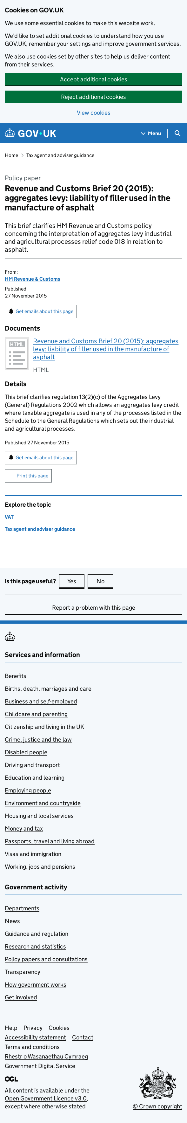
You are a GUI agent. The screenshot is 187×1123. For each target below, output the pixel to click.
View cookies (93, 113)
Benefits (15, 676)
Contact (82, 1037)
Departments (22, 908)
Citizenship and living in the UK (44, 726)
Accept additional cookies (93, 79)
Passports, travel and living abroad (50, 841)
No (105, 581)
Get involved (21, 997)
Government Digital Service (40, 1066)
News (12, 921)
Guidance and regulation (36, 933)
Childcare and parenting (36, 714)
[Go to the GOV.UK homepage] (30, 133)
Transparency (22, 972)
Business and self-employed (41, 701)
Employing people (28, 790)
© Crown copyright (157, 1106)
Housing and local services (39, 815)
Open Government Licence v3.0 (46, 1098)
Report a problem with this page (93, 607)
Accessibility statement (35, 1037)
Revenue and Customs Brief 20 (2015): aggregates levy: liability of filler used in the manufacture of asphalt (105, 349)
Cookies (59, 1027)
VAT (9, 517)
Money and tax (24, 828)
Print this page (32, 476)
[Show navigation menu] (151, 133)
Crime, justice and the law (38, 739)
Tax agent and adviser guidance (60, 155)
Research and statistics (35, 946)
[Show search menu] (177, 133)
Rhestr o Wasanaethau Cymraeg (46, 1056)
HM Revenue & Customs (32, 279)
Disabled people (26, 752)
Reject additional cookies (93, 96)
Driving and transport (32, 765)
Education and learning (34, 777)
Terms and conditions (32, 1047)
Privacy (33, 1027)
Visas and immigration (33, 854)
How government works (35, 984)
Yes (75, 581)
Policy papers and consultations (46, 959)
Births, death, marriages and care (48, 688)
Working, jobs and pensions (40, 866)
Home (11, 155)
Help (11, 1027)
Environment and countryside (43, 803)
